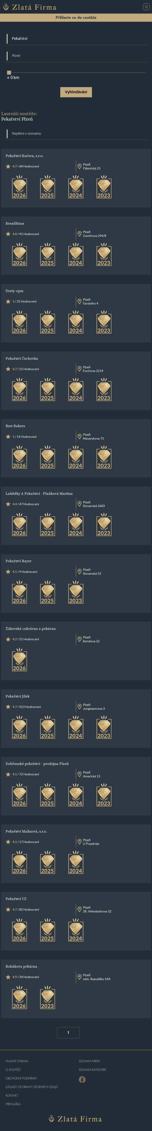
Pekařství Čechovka (22, 358)
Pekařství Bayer (18, 560)
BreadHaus (15, 223)
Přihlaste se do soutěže (76, 17)
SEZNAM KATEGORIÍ (92, 1070)
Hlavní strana (17, 1061)
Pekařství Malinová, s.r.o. (26, 831)
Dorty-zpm (14, 290)
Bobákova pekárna (21, 966)
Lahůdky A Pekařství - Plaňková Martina (39, 493)
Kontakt (12, 1095)
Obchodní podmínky (21, 1078)
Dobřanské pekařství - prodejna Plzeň (37, 763)
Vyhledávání (76, 92)
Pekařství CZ (16, 898)
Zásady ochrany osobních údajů (32, 1087)
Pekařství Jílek (17, 696)
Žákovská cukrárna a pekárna (31, 628)
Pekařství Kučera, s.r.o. (24, 155)
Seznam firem (89, 1061)
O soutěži (13, 1070)
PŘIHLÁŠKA (13, 1104)
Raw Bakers (15, 425)
